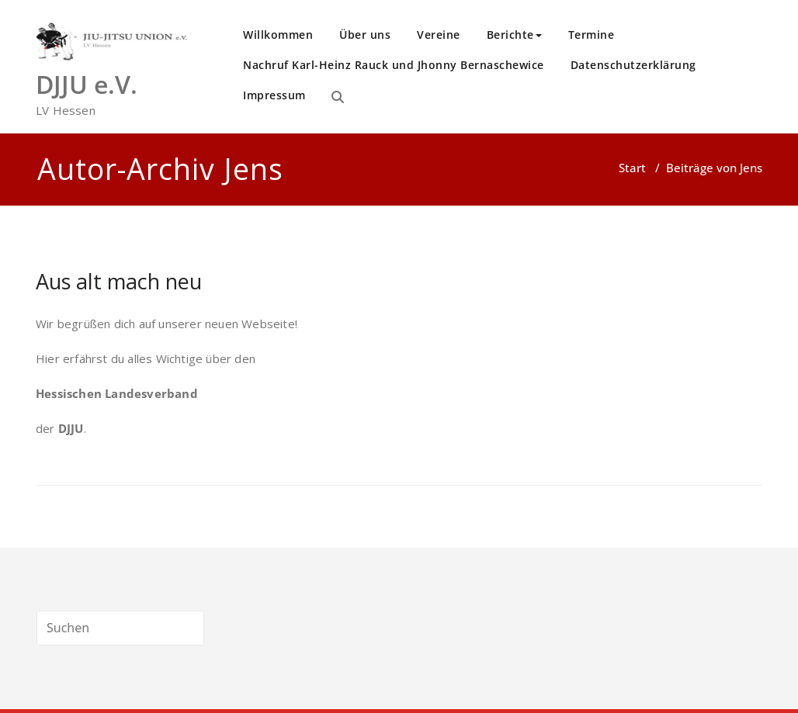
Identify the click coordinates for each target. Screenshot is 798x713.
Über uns (364, 34)
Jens (253, 169)
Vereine (438, 34)
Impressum (274, 95)
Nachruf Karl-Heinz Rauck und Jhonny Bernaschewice (393, 64)
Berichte (514, 34)
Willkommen (278, 34)
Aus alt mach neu (119, 281)
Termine (591, 34)
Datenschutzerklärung (633, 64)
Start (632, 167)
